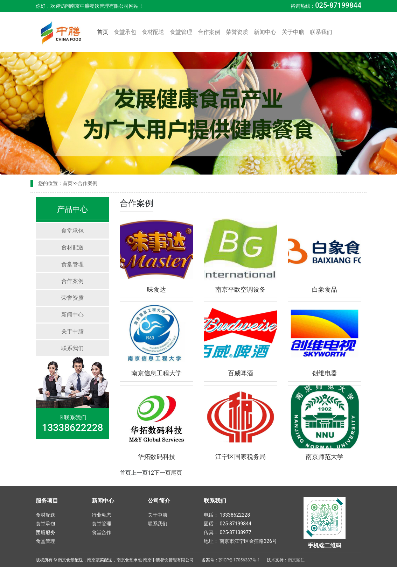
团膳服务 (45, 532)
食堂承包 (125, 32)
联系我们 (321, 32)
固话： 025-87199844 (227, 523)
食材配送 (153, 32)
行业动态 (101, 515)
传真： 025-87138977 (227, 532)
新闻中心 (265, 32)
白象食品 (324, 289)
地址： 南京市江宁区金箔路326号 (240, 541)
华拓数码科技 (156, 456)
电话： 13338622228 (227, 515)
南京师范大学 (324, 456)
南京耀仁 (296, 560)
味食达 (156, 289)
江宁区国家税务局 (240, 456)
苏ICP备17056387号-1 (239, 560)
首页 (104, 31)
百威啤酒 (240, 373)
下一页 (162, 472)
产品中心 (72, 209)
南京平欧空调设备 (240, 289)
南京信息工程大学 (156, 373)
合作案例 (209, 32)
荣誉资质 (237, 32)
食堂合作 (101, 532)
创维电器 (324, 373)
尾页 (176, 472)
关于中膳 (293, 32)
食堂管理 (181, 32)
